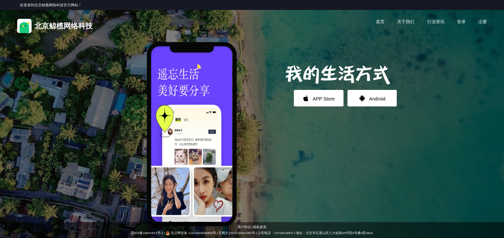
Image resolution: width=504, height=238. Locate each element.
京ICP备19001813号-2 (147, 233)
